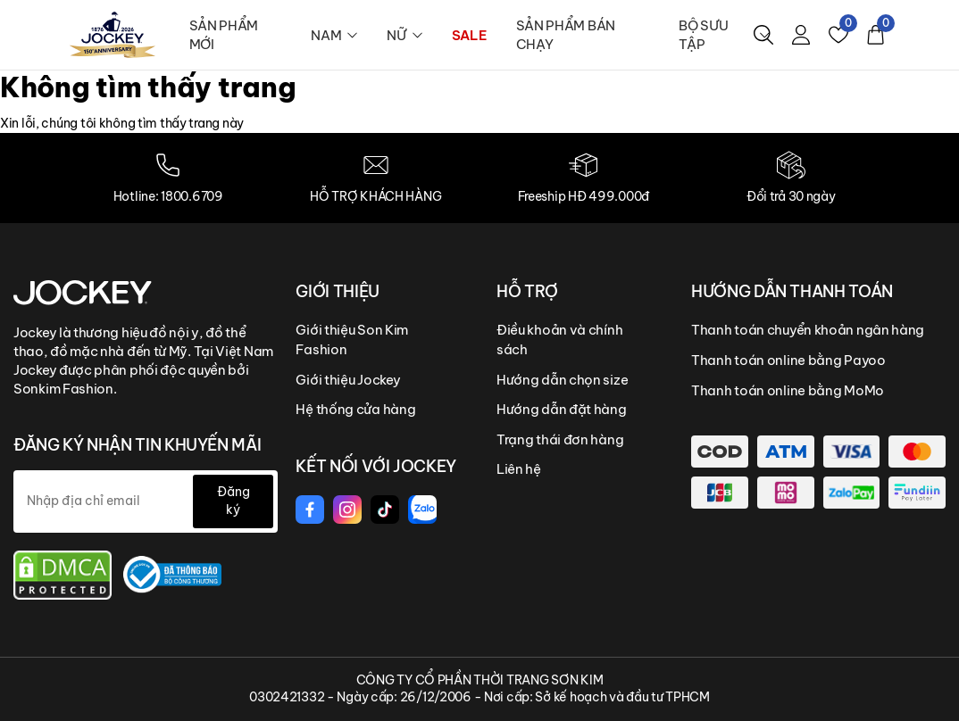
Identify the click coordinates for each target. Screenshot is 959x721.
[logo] (112, 34)
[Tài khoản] (801, 35)
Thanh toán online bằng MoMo (787, 390)
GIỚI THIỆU (337, 291)
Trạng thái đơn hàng (559, 439)
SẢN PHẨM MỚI (224, 35)
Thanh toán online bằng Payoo (788, 360)
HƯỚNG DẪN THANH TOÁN (792, 291)
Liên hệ (518, 468)
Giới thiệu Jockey (348, 379)
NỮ (404, 35)
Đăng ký (233, 501)
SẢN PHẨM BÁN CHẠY (565, 35)
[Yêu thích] (838, 35)
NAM (334, 35)
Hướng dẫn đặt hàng (561, 409)
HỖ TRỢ (527, 291)
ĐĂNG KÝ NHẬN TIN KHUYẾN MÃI (137, 445)
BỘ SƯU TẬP (724, 35)
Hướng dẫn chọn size (562, 379)
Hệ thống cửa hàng (355, 409)
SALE (470, 35)
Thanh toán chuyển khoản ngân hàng (807, 329)
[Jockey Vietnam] (82, 292)
